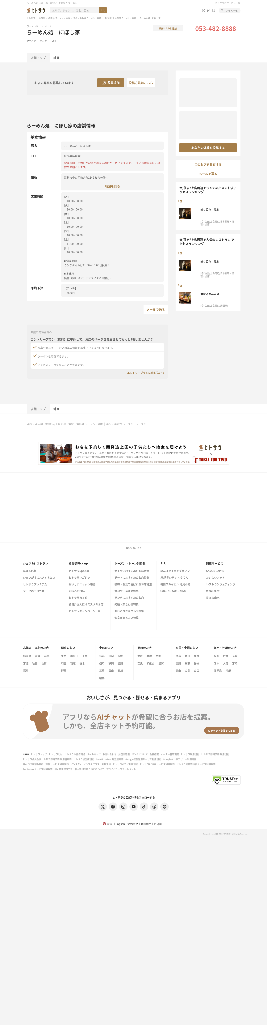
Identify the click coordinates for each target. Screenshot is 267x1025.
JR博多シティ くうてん (174, 577)
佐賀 (225, 656)
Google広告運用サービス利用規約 (143, 759)
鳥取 (187, 663)
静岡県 (42, 18)
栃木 (82, 663)
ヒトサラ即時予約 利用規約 (215, 754)
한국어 (158, 824)
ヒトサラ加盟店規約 (83, 759)
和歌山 (151, 663)
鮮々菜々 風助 (209, 209)
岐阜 (102, 663)
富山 (111, 670)
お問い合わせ (109, 754)
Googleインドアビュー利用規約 (179, 759)
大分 (225, 663)
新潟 (102, 656)
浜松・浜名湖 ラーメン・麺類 (87, 18)
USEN (26, 754)
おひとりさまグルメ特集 (129, 611)
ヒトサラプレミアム (35, 584)
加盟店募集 (124, 754)
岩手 (46, 656)
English (120, 824)
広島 (187, 670)
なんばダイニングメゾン (175, 571)
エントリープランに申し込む (144, 373)
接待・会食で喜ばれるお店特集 (133, 584)
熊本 (216, 663)
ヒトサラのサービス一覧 (227, 2)
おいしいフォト (215, 577)
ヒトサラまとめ (78, 597)
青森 (37, 656)
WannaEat (212, 591)
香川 (187, 656)
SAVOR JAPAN (215, 571)
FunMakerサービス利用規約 (37, 769)
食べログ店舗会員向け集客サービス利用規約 (46, 764)
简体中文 (132, 824)
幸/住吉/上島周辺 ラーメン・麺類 (120, 18)
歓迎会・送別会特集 (127, 591)
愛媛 (196, 656)
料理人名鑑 (29, 571)
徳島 (178, 656)
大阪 (140, 656)
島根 (196, 663)
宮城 (25, 663)
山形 (44, 663)
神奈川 (74, 656)
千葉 (84, 656)
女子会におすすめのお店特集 (132, 571)
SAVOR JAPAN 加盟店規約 (109, 759)
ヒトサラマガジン (79, 577)
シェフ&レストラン (35, 563)
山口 (196, 670)
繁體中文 (146, 824)
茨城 (73, 663)
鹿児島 (218, 670)
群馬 (63, 670)
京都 (158, 656)
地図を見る (112, 186)
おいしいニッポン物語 (82, 584)
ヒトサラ (31, 18)
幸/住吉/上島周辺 (55, 424)
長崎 (234, 656)
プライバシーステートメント (121, 769)
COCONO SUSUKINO (173, 591)
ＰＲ (163, 563)
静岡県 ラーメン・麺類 (59, 18)
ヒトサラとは (56, 754)
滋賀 (161, 663)
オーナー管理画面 (170, 754)
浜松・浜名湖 (35, 424)
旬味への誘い (77, 591)
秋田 (35, 663)
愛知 (120, 663)
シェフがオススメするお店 (39, 577)
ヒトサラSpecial (79, 571)
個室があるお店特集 (127, 617)
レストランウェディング (220, 584)
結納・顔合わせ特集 (127, 604)
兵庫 (149, 656)
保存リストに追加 (168, 28)
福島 (25, 670)
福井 (102, 678)
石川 (120, 670)
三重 (102, 670)
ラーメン (31, 40)
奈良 (140, 663)
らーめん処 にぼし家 (53, 32)
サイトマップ (94, 754)
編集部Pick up (78, 563)
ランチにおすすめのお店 (129, 597)
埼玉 (63, 663)
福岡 (216, 656)
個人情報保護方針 (63, 769)
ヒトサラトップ (39, 754)
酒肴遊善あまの (209, 294)
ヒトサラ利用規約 (190, 754)
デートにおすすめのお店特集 (132, 577)
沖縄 (228, 670)
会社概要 (154, 754)
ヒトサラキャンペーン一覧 (85, 611)
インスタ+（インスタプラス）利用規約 (91, 764)
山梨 (111, 656)
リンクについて (140, 754)
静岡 (111, 663)
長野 (120, 656)
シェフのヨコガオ (33, 591)
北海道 (27, 656)
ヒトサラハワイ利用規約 (125, 764)
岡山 (178, 670)
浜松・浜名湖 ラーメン (119, 424)
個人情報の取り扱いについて (89, 769)
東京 (63, 656)
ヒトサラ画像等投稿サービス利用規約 (196, 764)
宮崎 (234, 663)
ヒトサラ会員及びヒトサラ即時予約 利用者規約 (47, 759)
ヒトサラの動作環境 (75, 754)
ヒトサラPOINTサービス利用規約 (157, 764)
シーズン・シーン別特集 (130, 563)
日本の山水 (212, 597)
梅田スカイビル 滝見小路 (175, 584)
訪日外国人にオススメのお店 (86, 604)
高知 (178, 663)
